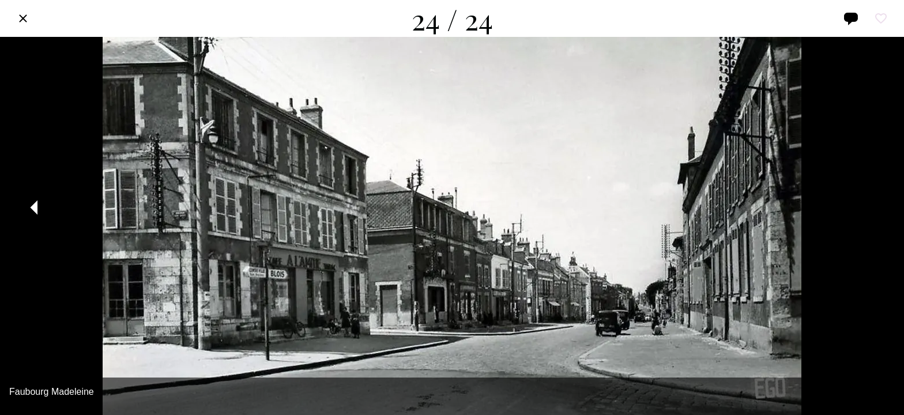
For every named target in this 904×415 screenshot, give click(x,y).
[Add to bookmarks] (881, 18)
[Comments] (851, 18)
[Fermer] (23, 18)
